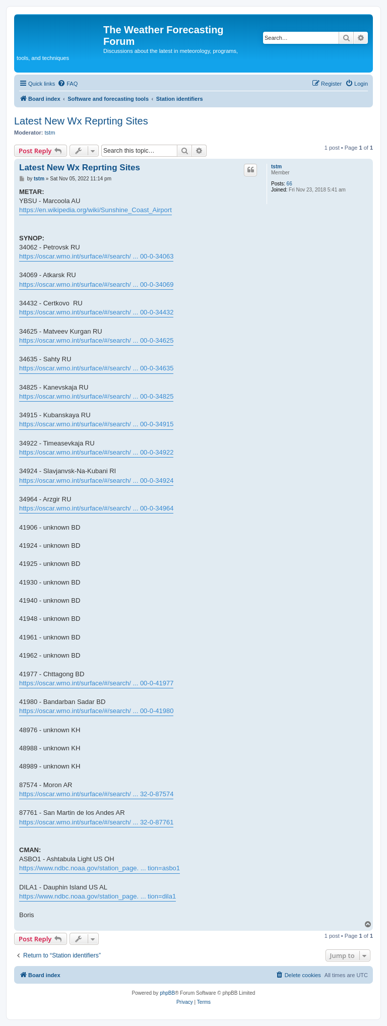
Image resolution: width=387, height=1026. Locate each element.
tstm (50, 133)
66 (289, 183)
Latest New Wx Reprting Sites (81, 120)
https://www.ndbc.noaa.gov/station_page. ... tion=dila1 (97, 896)
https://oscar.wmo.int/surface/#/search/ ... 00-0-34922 (96, 452)
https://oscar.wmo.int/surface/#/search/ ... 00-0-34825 (96, 396)
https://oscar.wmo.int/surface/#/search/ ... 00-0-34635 (96, 368)
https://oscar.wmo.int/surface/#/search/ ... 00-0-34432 (96, 312)
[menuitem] (67, 84)
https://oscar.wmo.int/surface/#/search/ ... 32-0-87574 (96, 794)
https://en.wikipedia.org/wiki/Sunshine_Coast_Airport (95, 210)
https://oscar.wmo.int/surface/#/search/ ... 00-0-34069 (96, 284)
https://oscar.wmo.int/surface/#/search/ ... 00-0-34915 (96, 424)
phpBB (167, 993)
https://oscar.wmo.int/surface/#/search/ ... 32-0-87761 (96, 822)
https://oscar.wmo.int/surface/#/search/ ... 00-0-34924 (96, 480)
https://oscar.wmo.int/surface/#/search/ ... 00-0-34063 (96, 256)
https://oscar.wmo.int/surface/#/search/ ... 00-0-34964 (96, 508)
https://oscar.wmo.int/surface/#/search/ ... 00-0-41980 (96, 711)
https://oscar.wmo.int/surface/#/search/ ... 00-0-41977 (96, 683)
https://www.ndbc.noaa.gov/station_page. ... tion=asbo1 (99, 868)
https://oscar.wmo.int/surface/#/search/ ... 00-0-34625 (96, 340)
